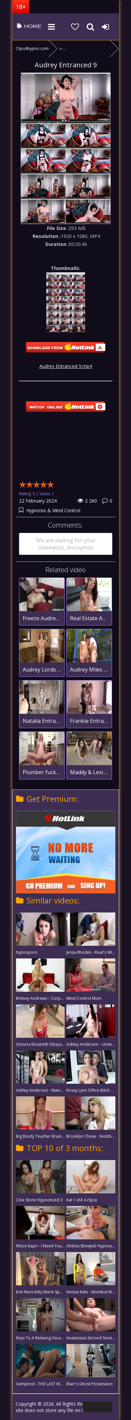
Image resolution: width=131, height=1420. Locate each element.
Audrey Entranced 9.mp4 (65, 366)
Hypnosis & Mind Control (53, 510)
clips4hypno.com (29, 26)
